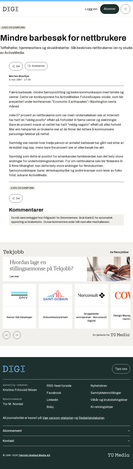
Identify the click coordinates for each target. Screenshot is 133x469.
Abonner (110, 9)
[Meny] (125, 9)
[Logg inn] (91, 9)
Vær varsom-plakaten (57, 418)
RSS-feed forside (59, 385)
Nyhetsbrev (99, 385)
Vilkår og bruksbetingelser (109, 400)
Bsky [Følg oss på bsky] (50, 407)
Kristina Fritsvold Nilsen (20, 390)
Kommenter (36, 66)
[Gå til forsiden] (10, 9)
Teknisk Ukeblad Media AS (34, 455)
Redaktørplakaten (91, 418)
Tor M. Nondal (13, 404)
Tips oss (121, 369)
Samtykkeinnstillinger (106, 393)
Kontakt (66, 441)
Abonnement (66, 430)
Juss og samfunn (13, 27)
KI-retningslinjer (102, 407)
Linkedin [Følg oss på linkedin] (52, 400)
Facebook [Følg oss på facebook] (54, 393)
